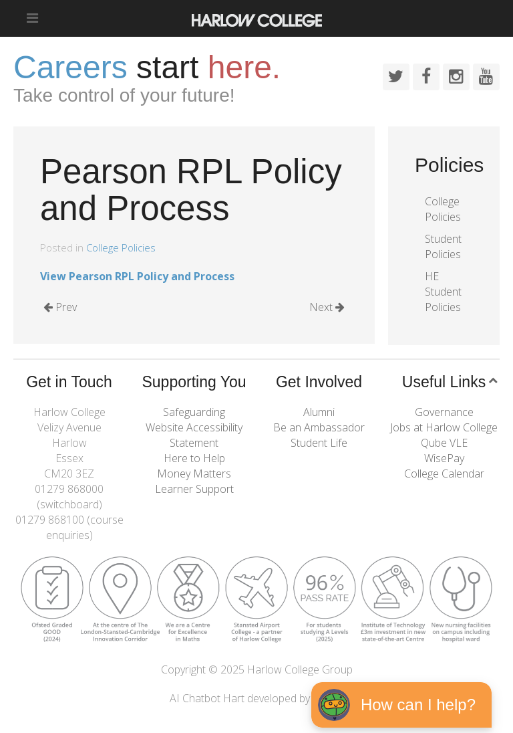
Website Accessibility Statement (194, 435)
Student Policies (443, 246)
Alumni (319, 412)
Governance (444, 412)
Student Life (319, 442)
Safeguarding (194, 412)
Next (327, 307)
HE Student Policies (443, 291)
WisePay (444, 458)
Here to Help (194, 458)
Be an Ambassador (319, 427)
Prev (60, 307)
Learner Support (194, 489)
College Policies (121, 247)
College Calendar (444, 473)
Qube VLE (444, 442)
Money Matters (194, 473)
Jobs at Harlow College (444, 427)
